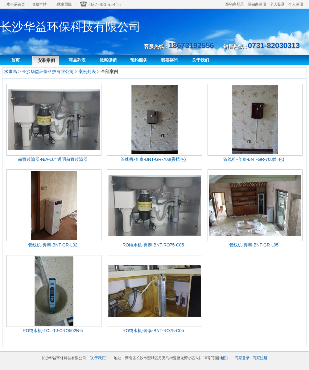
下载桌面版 (62, 4)
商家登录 (242, 358)
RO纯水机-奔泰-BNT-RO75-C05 (153, 244)
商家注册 (260, 358)
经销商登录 (234, 4)
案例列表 (87, 71)
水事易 (10, 71)
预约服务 (138, 60)
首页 (15, 60)
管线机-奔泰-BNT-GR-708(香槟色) (153, 159)
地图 (223, 358)
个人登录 (277, 4)
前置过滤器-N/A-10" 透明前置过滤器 (52, 159)
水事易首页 (15, 4)
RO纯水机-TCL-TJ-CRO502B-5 (53, 330)
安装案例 (46, 60)
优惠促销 (108, 60)
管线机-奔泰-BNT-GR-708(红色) (253, 159)
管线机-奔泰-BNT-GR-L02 (52, 244)
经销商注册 (257, 4)
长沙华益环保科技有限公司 (48, 71)
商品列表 (77, 60)
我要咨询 (169, 60)
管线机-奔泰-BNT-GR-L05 (253, 244)
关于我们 (200, 60)
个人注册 (295, 4)
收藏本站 (39, 4)
